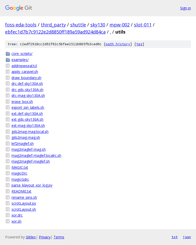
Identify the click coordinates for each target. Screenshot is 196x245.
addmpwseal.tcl (24, 65)
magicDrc (19, 173)
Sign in (185, 8)
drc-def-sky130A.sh (27, 83)
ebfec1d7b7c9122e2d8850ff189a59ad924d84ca (55, 32)
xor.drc (17, 215)
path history (118, 44)
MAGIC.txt (19, 167)
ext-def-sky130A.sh (27, 113)
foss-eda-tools (20, 25)
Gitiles (31, 237)
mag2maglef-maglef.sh (30, 161)
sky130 (97, 25)
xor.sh (16, 221)
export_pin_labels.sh (27, 107)
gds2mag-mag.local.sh (29, 131)
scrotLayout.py (23, 203)
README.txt (21, 191)
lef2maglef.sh (22, 143)
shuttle (78, 25)
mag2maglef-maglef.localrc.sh (36, 155)
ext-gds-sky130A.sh (27, 119)
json (187, 237)
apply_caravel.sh (24, 71)
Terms (59, 237)
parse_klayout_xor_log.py (31, 185)
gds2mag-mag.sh (25, 137)
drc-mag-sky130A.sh (28, 95)
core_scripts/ (21, 53)
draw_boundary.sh (26, 77)
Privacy (45, 237)
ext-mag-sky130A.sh (28, 125)
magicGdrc (20, 179)
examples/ (20, 59)
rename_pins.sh (24, 197)
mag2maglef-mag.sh (28, 149)
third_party (53, 25)
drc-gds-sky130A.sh (27, 89)
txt (175, 237)
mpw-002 (119, 25)
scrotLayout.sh (23, 209)
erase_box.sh (22, 101)
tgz (139, 44)
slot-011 (143, 25)
